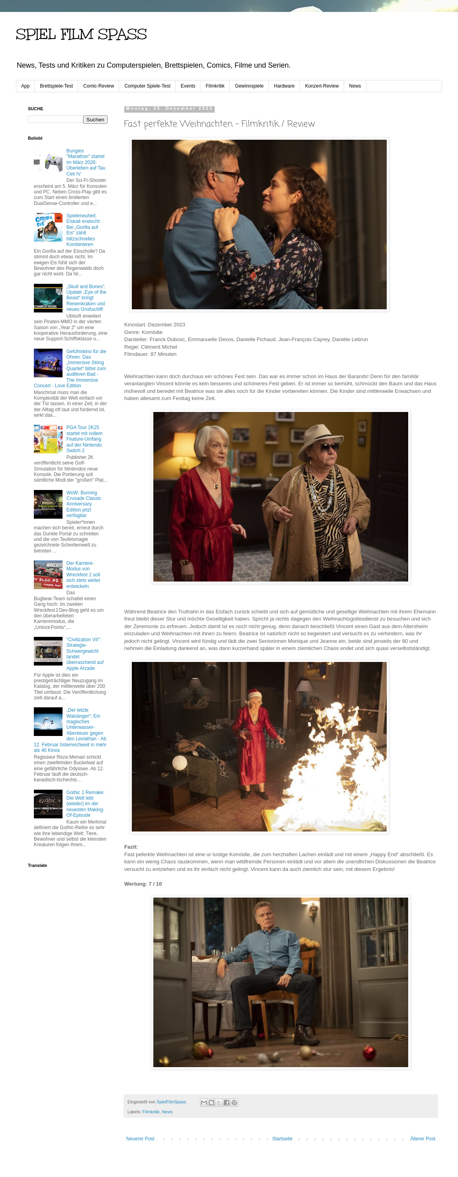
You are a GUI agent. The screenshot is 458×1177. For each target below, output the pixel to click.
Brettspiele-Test (56, 86)
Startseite (282, 1139)
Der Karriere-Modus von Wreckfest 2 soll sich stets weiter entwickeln (83, 574)
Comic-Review (98, 86)
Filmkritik (215, 86)
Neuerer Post (140, 1139)
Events (188, 86)
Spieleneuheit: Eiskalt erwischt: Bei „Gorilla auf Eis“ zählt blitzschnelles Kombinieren (84, 230)
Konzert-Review (322, 86)
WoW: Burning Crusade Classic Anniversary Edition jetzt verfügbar (84, 504)
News (355, 86)
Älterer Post (422, 1139)
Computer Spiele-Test (147, 86)
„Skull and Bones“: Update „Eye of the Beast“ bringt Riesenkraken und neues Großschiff (86, 298)
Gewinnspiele (249, 86)
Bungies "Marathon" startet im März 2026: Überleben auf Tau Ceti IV (86, 162)
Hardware (284, 86)
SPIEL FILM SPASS (81, 34)
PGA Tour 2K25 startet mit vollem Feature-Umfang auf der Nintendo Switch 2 (85, 439)
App (25, 86)
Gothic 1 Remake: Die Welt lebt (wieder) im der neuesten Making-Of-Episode (86, 804)
